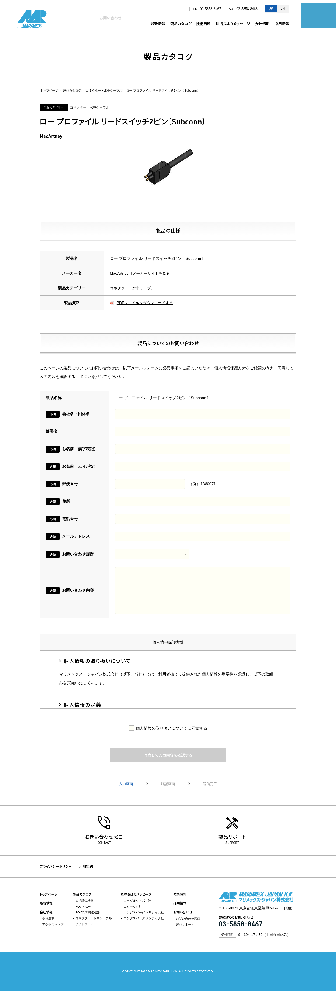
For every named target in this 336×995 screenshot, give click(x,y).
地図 (289, 912)
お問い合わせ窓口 (104, 838)
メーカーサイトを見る (152, 273)
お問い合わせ (316, 17)
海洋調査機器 (84, 904)
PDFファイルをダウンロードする (146, 303)
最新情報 (157, 23)
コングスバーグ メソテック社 (144, 922)
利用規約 (88, 869)
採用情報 (281, 23)
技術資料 (203, 23)
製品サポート (232, 838)
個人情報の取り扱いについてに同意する (171, 728)
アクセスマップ (52, 928)
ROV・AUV (83, 910)
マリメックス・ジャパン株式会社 (33, 18)
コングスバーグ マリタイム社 (144, 916)
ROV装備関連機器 (87, 916)
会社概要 (48, 922)
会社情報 (262, 23)
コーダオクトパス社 (137, 904)
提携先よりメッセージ (233, 23)
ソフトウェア (84, 928)
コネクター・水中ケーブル (101, 90)
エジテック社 (133, 910)
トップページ (49, 90)
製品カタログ (180, 23)
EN (283, 8)
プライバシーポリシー (56, 869)
